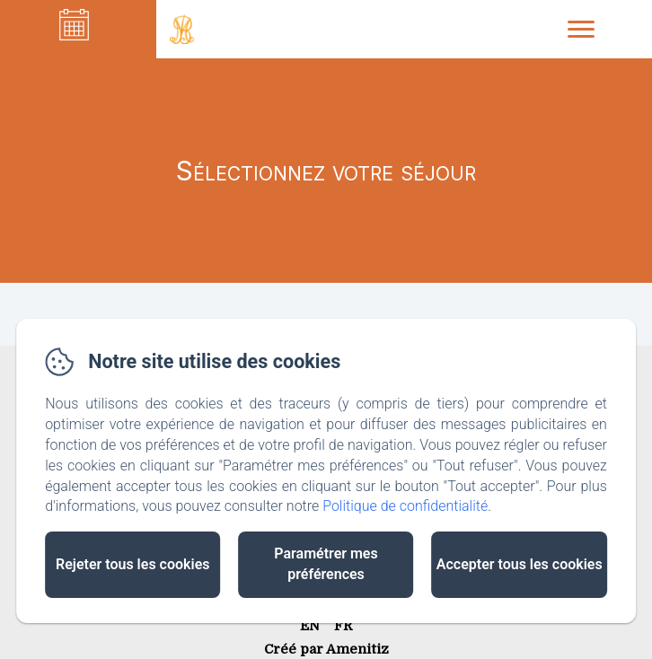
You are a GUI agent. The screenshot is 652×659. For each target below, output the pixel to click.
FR (343, 626)
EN (310, 626)
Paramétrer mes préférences (325, 564)
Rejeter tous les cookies (132, 564)
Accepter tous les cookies (519, 564)
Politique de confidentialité (405, 505)
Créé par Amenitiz (326, 649)
